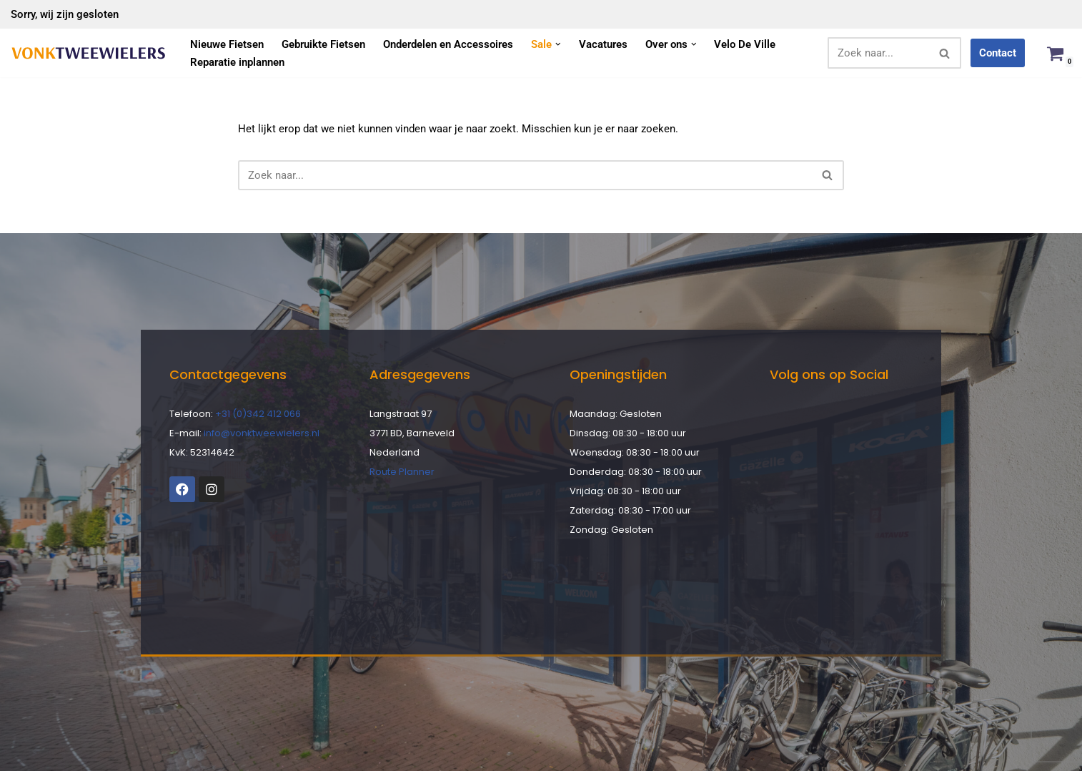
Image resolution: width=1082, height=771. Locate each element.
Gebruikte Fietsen (323, 44)
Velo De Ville (744, 44)
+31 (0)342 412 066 (258, 414)
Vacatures (603, 44)
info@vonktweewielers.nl (261, 433)
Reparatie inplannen (237, 62)
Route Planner (402, 471)
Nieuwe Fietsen (227, 44)
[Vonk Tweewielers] (88, 53)
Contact (997, 52)
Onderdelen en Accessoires (448, 44)
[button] (558, 44)
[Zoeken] (878, 53)
